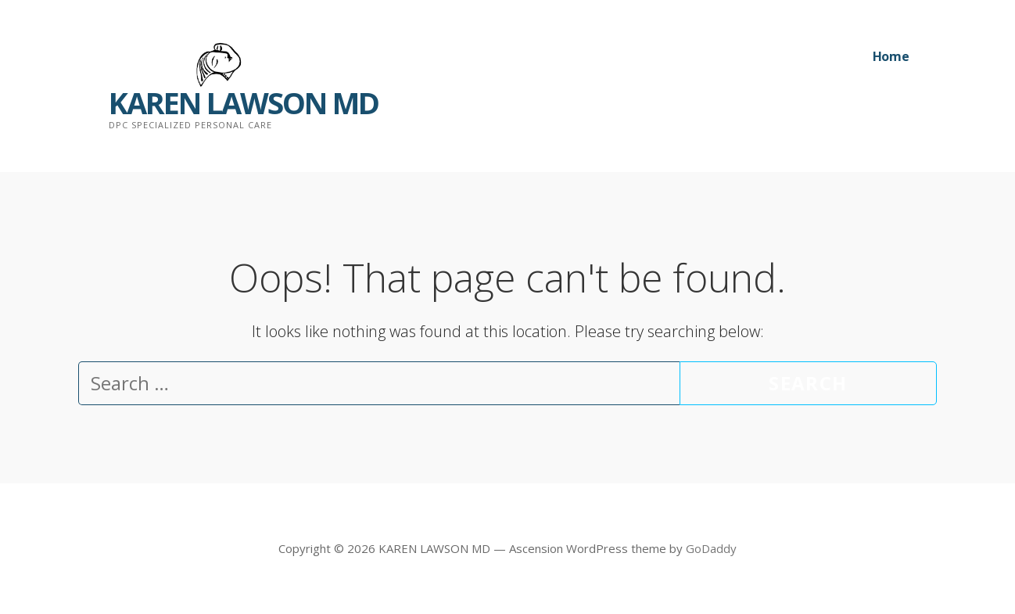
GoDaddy (711, 548)
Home (891, 56)
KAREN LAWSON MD (243, 102)
